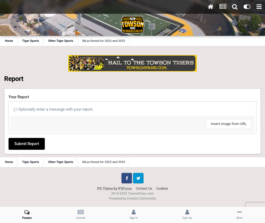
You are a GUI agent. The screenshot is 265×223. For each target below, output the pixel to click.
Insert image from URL (229, 124)
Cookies (162, 189)
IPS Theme (105, 189)
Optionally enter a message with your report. (53, 109)
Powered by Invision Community (132, 198)
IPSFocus (125, 189)
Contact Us (144, 189)
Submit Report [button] (26, 144)
